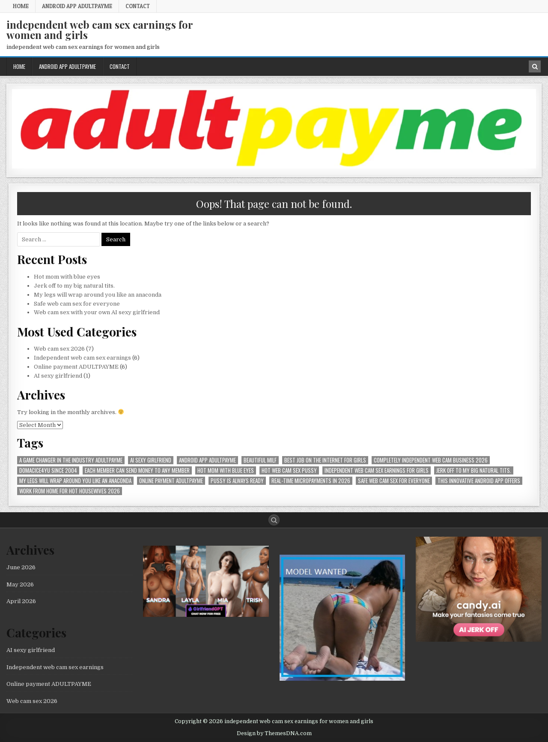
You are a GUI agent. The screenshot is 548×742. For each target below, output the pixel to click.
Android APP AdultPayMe (77, 6)
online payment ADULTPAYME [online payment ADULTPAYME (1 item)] (171, 481)
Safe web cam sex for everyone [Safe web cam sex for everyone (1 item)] (394, 481)
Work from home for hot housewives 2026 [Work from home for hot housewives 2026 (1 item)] (69, 491)
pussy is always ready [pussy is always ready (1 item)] (237, 481)
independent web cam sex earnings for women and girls (99, 30)
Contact (137, 6)
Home (21, 6)
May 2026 (20, 584)
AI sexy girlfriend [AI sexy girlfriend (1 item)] (150, 460)
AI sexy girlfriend (58, 376)
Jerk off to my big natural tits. (74, 285)
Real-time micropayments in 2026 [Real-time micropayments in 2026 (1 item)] (310, 481)
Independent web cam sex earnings (82, 357)
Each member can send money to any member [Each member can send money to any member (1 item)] (137, 470)
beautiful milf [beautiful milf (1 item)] (260, 460)
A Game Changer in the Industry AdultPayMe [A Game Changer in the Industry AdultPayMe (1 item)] (70, 460)
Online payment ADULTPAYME (76, 366)
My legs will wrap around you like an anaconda (97, 294)
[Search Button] (274, 520)
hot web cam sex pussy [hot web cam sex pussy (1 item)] (289, 470)
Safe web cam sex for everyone (77, 303)
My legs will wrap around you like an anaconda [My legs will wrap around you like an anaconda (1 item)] (75, 481)
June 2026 (21, 567)
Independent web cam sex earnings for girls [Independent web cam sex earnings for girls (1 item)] (377, 470)
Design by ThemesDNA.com (274, 733)
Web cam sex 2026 (59, 348)
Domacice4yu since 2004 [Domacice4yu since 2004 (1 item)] (48, 470)
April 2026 (21, 601)
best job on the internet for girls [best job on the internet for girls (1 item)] (325, 460)
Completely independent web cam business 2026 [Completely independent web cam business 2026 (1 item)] (431, 460)
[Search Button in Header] (535, 66)
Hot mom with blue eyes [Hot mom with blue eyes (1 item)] (225, 470)
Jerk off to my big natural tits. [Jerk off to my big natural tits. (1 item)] (473, 470)
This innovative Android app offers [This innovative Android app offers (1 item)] (479, 481)
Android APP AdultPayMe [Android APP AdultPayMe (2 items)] (207, 460)
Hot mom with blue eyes (67, 276)
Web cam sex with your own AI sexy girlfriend (97, 312)
